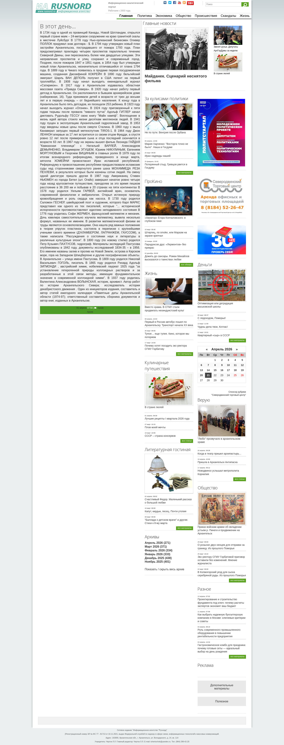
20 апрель (201, 450)
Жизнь (245, 16)
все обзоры (186, 264)
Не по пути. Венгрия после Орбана (165, 132)
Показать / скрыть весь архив (164, 569)
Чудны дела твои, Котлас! (213, 326)
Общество (183, 16)
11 (235, 365)
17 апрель (201, 468)
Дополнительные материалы (221, 687)
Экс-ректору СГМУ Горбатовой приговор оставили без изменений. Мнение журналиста (221, 560)
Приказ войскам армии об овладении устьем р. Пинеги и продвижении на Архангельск (219, 530)
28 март (201, 315)
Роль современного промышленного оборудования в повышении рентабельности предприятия (219, 633)
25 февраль (149, 161)
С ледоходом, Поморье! (212, 318)
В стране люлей (154, 407)
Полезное (221, 701)
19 (242, 370)
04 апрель (201, 627)
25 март (148, 153)
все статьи (187, 441)
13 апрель (201, 596)
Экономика (163, 16)
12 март (201, 332)
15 (215, 370)
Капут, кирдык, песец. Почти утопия (165, 511)
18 (235, 370)
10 (228, 365)
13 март (201, 324)
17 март (148, 343)
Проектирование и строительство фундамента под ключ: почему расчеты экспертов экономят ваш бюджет (221, 602)
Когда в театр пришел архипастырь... (219, 453)
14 (208, 370)
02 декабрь (149, 253)
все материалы (185, 172)
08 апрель (148, 319)
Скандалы (228, 16)
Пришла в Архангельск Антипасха (217, 462)
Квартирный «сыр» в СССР (214, 335)
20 (201, 375)
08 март (148, 517)
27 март (148, 424)
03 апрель (201, 642)
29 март (201, 542)
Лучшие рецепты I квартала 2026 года (167, 418)
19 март (148, 433)
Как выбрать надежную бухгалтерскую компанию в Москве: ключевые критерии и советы (221, 618)
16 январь (148, 241)
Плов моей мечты (155, 427)
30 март (148, 331)
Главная (126, 16)
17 (228, 370)
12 (242, 365)
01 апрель (81, 308)
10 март (148, 229)
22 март (201, 569)
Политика (144, 16)
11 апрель (201, 612)
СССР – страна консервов (160, 435)
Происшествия (206, 16)
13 (201, 370)
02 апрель (148, 496)
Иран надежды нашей (157, 155)
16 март (148, 508)
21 (208, 375)
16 (221, 370)
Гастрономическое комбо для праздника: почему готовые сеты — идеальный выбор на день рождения (222, 648)
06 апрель (148, 141)
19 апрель (201, 459)
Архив (100, 308)
